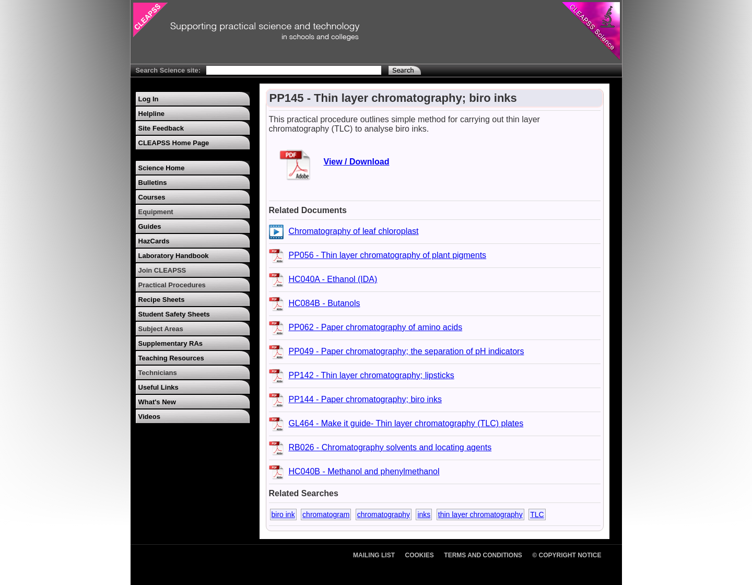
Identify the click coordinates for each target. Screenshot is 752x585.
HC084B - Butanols (324, 303)
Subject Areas (160, 329)
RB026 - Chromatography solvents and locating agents (390, 447)
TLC (537, 514)
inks (423, 514)
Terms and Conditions (483, 555)
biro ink (283, 514)
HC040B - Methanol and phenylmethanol (364, 471)
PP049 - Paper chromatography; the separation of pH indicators (406, 351)
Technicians (157, 373)
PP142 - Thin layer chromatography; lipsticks (371, 375)
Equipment (155, 212)
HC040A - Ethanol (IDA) (333, 279)
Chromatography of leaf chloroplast (354, 231)
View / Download (357, 161)
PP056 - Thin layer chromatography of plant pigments (388, 255)
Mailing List (374, 555)
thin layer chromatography (480, 514)
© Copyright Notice (566, 555)
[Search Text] (293, 70)
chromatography (383, 514)
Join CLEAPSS (162, 270)
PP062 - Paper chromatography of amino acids (376, 327)
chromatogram (325, 514)
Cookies (419, 555)
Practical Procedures (172, 285)
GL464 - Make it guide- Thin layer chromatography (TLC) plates (406, 423)
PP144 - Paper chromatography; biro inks (365, 399)
